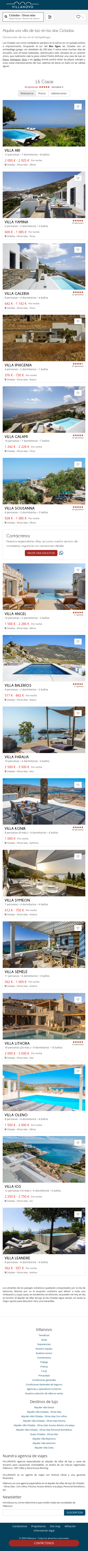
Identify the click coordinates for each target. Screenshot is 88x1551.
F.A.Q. (44, 1371)
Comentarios (44, 1357)
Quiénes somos (44, 1353)
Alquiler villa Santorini (44, 1443)
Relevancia (27, 93)
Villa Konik (15, 828)
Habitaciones (59, 93)
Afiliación (70, 1526)
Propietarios (38, 1526)
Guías (44, 1339)
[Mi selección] (80, 17)
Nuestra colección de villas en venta (44, 1393)
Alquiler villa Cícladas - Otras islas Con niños (44, 1416)
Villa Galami (16, 437)
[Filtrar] (49, 17)
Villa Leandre (17, 1258)
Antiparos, (15, 59)
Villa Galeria (17, 293)
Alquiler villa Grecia (44, 1407)
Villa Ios (13, 1186)
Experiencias (44, 1344)
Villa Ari (12, 150)
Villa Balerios (18, 685)
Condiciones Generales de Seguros (44, 1384)
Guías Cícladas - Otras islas (44, 1434)
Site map (55, 1526)
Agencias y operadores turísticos (44, 1389)
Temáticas (44, 1335)
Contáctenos (44, 1543)
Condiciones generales (44, 1380)
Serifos (37, 59)
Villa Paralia (17, 757)
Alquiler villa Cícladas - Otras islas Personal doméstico (44, 1429)
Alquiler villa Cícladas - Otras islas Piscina (44, 1420)
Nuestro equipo (44, 1348)
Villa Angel (15, 614)
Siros (24, 59)
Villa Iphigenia (18, 365)
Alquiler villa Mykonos (44, 1438)
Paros (6, 59)
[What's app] (60, 553)
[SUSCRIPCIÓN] (33, 1512)
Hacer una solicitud (41, 553)
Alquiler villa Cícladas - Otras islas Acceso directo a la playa (44, 1425)
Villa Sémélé (16, 972)
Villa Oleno (16, 1115)
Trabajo (44, 1362)
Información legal (44, 1530)
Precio (42, 93)
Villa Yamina (16, 222)
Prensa (44, 1366)
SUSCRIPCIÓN (75, 1512)
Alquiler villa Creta (44, 1447)
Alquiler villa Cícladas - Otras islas (44, 1411)
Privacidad (44, 1375)
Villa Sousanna (20, 508)
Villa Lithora (17, 1043)
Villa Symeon (17, 900)
